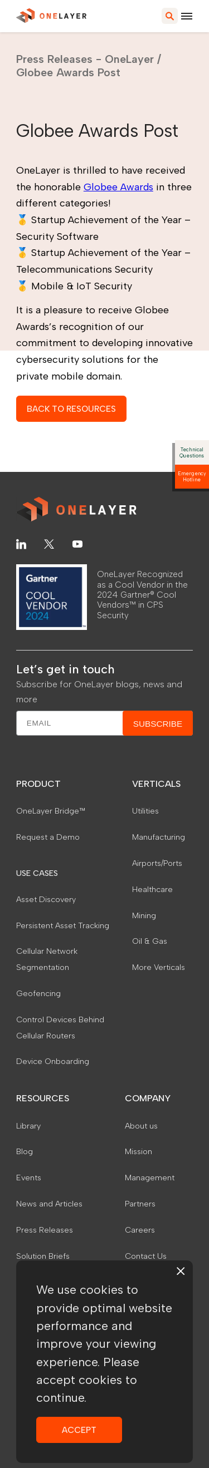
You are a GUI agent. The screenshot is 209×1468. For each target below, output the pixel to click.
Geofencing (38, 993)
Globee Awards (118, 187)
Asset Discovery (46, 899)
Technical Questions (191, 452)
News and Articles (49, 1204)
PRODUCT (38, 784)
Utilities (145, 811)
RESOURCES (42, 1098)
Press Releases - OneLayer (85, 59)
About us (141, 1126)
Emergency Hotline (192, 476)
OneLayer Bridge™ (50, 811)
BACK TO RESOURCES (71, 408)
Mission (138, 1151)
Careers (140, 1230)
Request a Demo (48, 837)
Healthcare (152, 889)
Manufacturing (158, 837)
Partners (140, 1204)
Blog (24, 1151)
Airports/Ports (157, 863)
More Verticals (158, 967)
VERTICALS (156, 784)
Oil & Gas (149, 941)
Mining (144, 915)
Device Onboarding (52, 1061)
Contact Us (146, 1256)
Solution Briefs (43, 1256)
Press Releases (44, 1230)
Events (28, 1178)
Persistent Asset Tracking (62, 925)
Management (149, 1178)
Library (28, 1126)
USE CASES (37, 873)
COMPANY (148, 1098)
